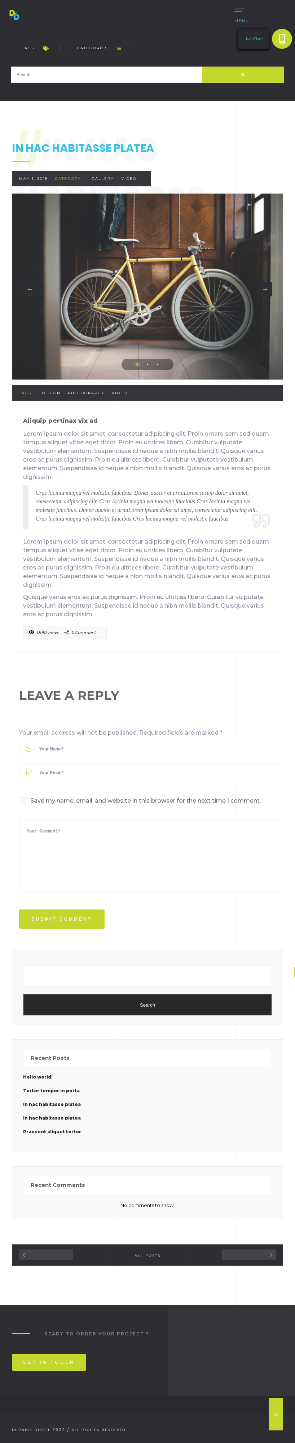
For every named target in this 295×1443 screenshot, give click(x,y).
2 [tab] (147, 364)
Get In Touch (49, 1362)
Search (147, 1005)
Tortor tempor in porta (51, 1090)
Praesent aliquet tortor (52, 1131)
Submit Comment (62, 919)
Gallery (103, 178)
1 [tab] (137, 364)
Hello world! (38, 1077)
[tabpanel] (147, 287)
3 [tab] (157, 364)
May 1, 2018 (33, 178)
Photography (86, 393)
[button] (282, 39)
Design (51, 393)
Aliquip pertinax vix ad (60, 420)
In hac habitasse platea (52, 1104)
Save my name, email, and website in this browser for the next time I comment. (145, 800)
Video (129, 178)
